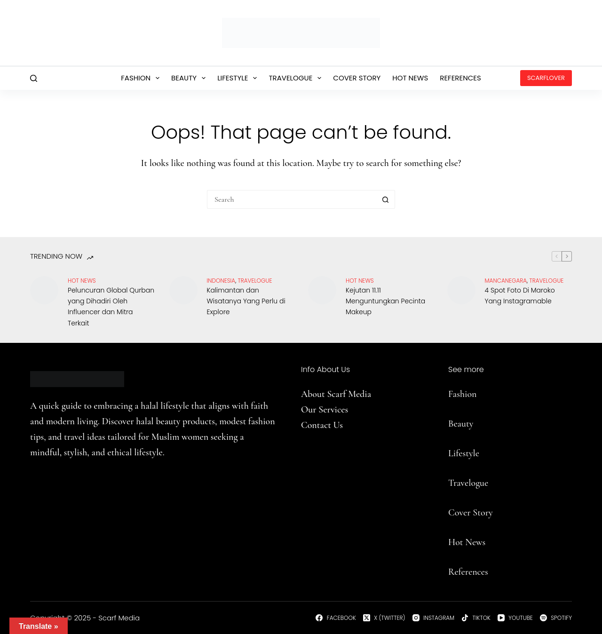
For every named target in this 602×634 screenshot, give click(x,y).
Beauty (190, 78)
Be (453, 423)
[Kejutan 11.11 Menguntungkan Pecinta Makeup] (322, 290)
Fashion (142, 78)
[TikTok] (476, 618)
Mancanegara (506, 281)
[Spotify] (556, 618)
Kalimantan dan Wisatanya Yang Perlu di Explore (246, 301)
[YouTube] (515, 618)
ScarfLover (546, 77)
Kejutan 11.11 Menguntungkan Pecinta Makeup (385, 301)
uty (467, 423)
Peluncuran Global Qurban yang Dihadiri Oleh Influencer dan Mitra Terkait (111, 306)
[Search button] (385, 199)
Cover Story (356, 78)
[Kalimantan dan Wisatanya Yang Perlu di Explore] (183, 290)
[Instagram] (433, 618)
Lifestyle (239, 78)
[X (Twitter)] (384, 618)
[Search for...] (291, 199)
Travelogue (297, 78)
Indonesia (221, 281)
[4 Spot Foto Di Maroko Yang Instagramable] (461, 290)
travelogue (255, 281)
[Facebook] (336, 618)
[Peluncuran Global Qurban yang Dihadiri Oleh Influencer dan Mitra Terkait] (44, 290)
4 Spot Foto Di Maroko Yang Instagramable (520, 295)
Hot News (410, 78)
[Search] (33, 78)
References (460, 78)
